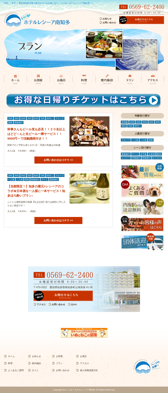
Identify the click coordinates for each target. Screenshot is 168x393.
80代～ (50, 118)
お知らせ (107, 18)
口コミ (35, 370)
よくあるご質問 (16, 370)
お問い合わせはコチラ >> (58, 160)
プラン (59, 363)
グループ (59, 118)
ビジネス (157, 158)
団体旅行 (18, 122)
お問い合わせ (109, 22)
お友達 (152, 154)
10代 (132, 122)
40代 (23, 118)
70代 (42, 118)
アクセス (41, 304)
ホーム (11, 356)
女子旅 (143, 154)
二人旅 (19, 179)
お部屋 (59, 356)
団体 (10, 122)
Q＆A (74, 304)
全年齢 (125, 122)
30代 (17, 118)
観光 (159, 154)
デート (44, 179)
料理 (10, 363)
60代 (36, 118)
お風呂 (83, 356)
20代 (10, 118)
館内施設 (36, 363)
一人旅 (11, 179)
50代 (30, 118)
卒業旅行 (136, 158)
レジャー (126, 158)
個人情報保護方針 (89, 370)
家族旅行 (35, 179)
